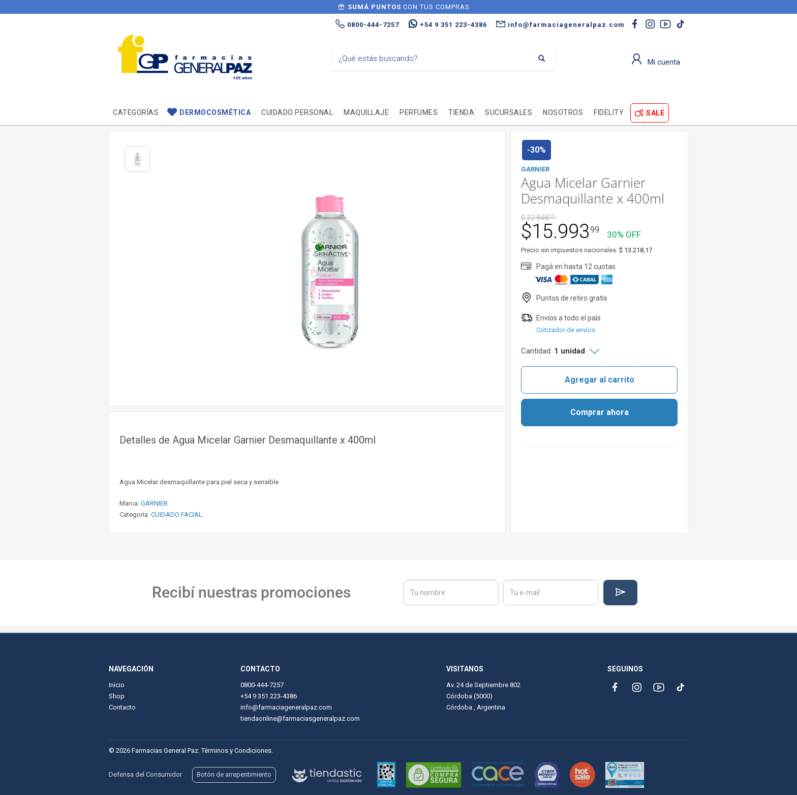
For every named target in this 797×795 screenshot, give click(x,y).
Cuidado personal (297, 112)
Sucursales (508, 112)
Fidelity (609, 112)
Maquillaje (366, 112)
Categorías (136, 112)
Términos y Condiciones (236, 750)
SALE (655, 113)
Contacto (122, 707)
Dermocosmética (215, 112)
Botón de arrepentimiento (234, 774)
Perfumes (419, 112)
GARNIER (154, 503)
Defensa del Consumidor (145, 774)
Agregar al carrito (599, 380)
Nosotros (563, 112)
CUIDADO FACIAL (176, 514)
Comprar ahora (599, 412)
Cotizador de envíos (565, 330)
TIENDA (461, 112)
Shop (117, 696)
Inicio (117, 685)
